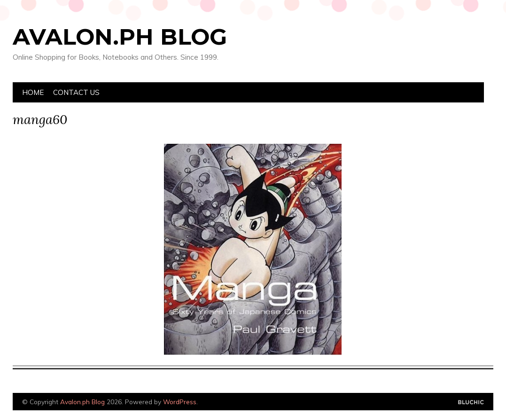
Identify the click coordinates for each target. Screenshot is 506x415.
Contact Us (76, 92)
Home (33, 92)
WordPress (179, 402)
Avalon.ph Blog (120, 36)
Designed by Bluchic (471, 402)
